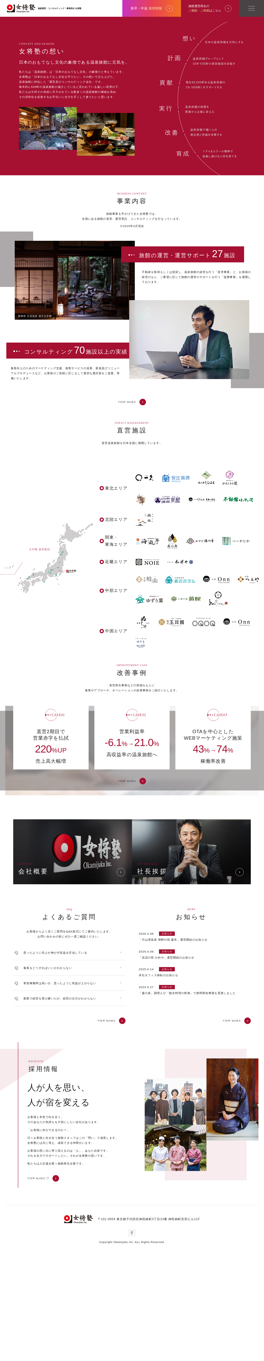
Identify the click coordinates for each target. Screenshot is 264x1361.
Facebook (132, 1346)
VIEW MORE (132, 515)
